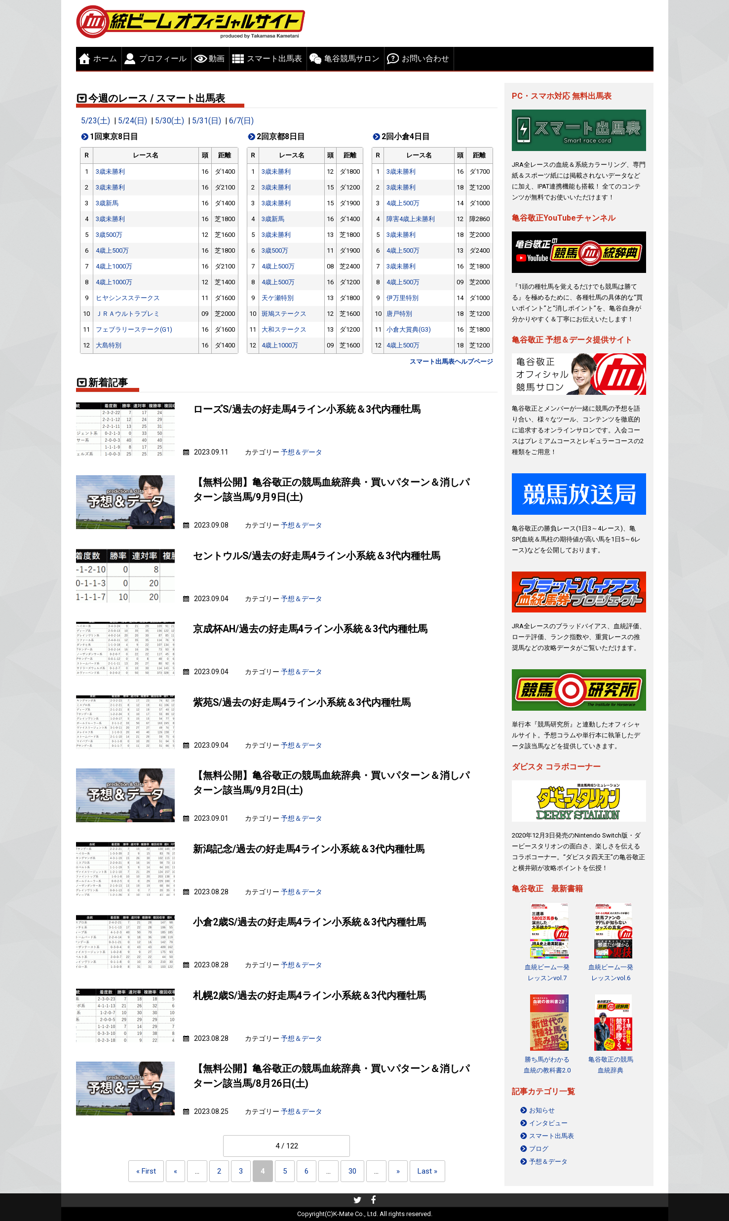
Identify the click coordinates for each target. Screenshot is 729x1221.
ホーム (105, 58)
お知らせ (542, 1110)
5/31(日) (206, 120)
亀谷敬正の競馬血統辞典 (610, 1065)
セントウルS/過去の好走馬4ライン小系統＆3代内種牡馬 (316, 556)
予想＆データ (301, 452)
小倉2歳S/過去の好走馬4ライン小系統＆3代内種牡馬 (309, 922)
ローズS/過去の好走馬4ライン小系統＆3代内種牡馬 (307, 409)
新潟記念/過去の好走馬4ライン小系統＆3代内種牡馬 (308, 849)
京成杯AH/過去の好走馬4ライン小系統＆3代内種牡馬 (310, 629)
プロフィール (163, 58)
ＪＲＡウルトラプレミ (128, 313)
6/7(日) (241, 120)
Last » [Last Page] (427, 1171)
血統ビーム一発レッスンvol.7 (547, 972)
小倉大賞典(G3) (408, 329)
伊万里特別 (402, 298)
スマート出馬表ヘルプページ (451, 361)
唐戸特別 (399, 313)
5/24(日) (132, 120)
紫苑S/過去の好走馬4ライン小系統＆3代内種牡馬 (302, 702)
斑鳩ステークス (284, 313)
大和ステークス (284, 329)
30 (352, 1171)
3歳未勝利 (110, 171)
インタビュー (548, 1123)
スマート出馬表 (274, 58)
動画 (217, 58)
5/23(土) (95, 120)
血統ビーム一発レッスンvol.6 (610, 972)
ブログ (538, 1148)
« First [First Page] (146, 1171)
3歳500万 (109, 234)
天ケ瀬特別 (278, 298)
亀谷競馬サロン (352, 58)
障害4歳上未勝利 (410, 219)
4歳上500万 (112, 250)
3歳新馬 (107, 203)
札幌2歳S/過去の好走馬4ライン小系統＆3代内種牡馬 (309, 995)
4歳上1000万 (114, 266)
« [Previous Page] (175, 1171)
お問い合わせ (425, 58)
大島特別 (108, 345)
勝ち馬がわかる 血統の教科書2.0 (547, 1065)
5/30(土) (169, 120)
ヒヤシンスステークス (128, 298)
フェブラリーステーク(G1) (134, 329)
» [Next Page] (398, 1171)
